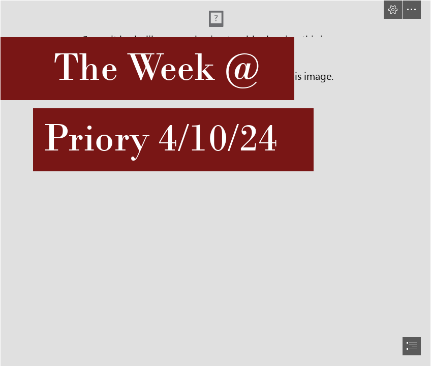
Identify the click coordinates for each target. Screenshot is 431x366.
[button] (393, 10)
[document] (215, 183)
